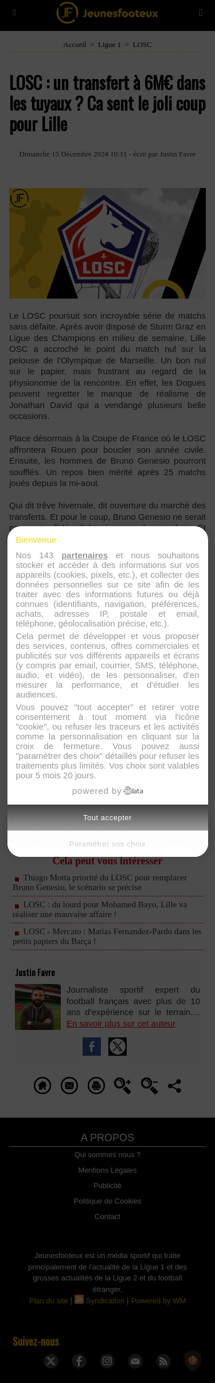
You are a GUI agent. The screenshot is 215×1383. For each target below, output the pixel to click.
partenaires (84, 555)
